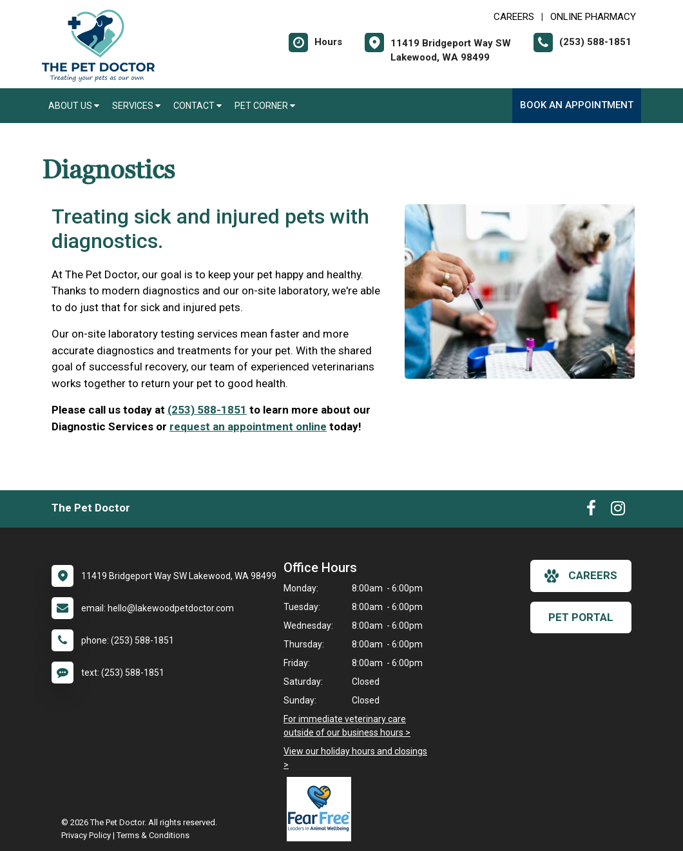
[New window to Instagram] (617, 511)
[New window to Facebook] (591, 511)
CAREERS (514, 17)
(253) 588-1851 (207, 409)
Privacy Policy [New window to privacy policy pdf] (86, 835)
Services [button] (136, 105)
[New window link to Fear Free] (322, 809)
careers (580, 576)
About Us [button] (73, 105)
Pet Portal (580, 617)
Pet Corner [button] (265, 105)
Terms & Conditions (153, 835)
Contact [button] (197, 105)
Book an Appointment (576, 105)
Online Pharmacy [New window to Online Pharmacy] (593, 17)
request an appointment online (248, 426)
